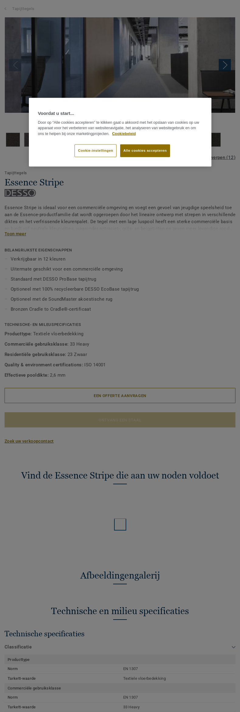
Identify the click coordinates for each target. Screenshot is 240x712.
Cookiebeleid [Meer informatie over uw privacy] (124, 134)
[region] (120, 132)
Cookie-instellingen (95, 150)
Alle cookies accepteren (145, 150)
